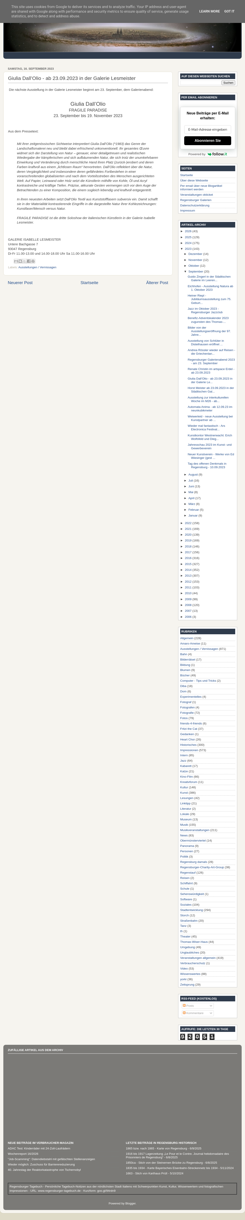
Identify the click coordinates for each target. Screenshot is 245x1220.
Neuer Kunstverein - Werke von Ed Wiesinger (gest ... (211, 456)
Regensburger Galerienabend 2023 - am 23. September (211, 361)
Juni (191, 486)
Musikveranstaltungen (194, 830)
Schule (184, 888)
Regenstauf (188, 872)
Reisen (185, 878)
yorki (183, 979)
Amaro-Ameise (190, 643)
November (195, 260)
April (191, 498)
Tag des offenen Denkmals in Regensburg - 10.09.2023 (207, 465)
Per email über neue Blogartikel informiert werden (201, 187)
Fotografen (187, 707)
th (181, 931)
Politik (184, 856)
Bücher (185, 675)
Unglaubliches (189, 952)
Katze (184, 771)
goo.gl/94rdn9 (105, 1190)
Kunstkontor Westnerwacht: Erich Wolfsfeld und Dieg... (210, 437)
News (184, 835)
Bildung (185, 665)
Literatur (185, 808)
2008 (188, 605)
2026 (188, 231)
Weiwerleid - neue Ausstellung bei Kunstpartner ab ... (210, 418)
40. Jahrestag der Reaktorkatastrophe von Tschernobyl (44, 1169)
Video (184, 968)
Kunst (184, 792)
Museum (186, 819)
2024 (188, 243)
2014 (188, 569)
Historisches (188, 744)
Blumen (185, 670)
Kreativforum (188, 782)
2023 (188, 248)
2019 (188, 540)
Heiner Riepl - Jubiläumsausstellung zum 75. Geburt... (209, 299)
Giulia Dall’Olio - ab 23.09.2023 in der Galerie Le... (210, 380)
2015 (188, 564)
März (192, 504)
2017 (188, 552)
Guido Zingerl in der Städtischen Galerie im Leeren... (209, 278)
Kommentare (193, 1013)
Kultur (184, 787)
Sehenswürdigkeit (192, 894)
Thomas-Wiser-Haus (194, 941)
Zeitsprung (187, 984)
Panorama (187, 846)
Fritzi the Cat (188, 728)
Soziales (186, 904)
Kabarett (186, 766)
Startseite (89, 282)
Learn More (209, 11)
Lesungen (186, 798)
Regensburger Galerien (195, 200)
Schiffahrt (186, 883)
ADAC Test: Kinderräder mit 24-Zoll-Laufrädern (39, 1148)
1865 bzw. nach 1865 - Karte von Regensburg (156, 1148)
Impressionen (189, 750)
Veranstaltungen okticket (196, 194)
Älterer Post (157, 282)
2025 (188, 237)
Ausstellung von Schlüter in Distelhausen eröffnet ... (206, 342)
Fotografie (187, 712)
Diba (183, 686)
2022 (188, 523)
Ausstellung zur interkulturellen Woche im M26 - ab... (208, 399)
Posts (188, 1005)
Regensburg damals (193, 862)
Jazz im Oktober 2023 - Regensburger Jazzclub (205, 310)
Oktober (194, 265)
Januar (193, 515)
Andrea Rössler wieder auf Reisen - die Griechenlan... (211, 351)
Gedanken (187, 734)
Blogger (130, 1203)
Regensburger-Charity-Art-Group (202, 867)
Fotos (184, 718)
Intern (184, 755)
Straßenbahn (189, 920)
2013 (188, 575)
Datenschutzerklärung (194, 205)
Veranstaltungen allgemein (198, 958)
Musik (184, 824)
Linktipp (185, 803)
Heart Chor (187, 739)
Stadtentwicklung (191, 910)
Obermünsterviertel (193, 840)
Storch (184, 915)
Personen (186, 851)
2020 (188, 534)
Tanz (183, 925)
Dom (183, 691)
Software (186, 899)
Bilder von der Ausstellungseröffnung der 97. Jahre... (209, 331)
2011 (188, 587)
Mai (191, 492)
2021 (188, 529)
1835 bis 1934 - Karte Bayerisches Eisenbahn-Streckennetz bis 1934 (172, 1168)
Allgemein (186, 638)
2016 (188, 558)
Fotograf (185, 702)
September (196, 271)
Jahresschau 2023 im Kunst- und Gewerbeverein (210, 446)
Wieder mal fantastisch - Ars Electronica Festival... (206, 427)
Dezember (195, 254)
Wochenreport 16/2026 (23, 1153)
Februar (194, 509)
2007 (188, 610)
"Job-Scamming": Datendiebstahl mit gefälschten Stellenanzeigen (51, 1159)
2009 (188, 599)
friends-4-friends (191, 723)
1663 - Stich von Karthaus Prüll (146, 1173)
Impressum (187, 210)
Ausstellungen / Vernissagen (37, 267)
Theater (185, 936)
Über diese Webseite (194, 180)
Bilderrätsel (187, 659)
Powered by (207, 154)
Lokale (184, 814)
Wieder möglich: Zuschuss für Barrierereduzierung (41, 1164)
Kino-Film (186, 776)
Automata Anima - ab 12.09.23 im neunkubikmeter (210, 408)
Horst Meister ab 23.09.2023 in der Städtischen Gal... (211, 389)
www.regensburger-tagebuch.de (60, 1190)
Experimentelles (191, 696)
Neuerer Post (20, 282)
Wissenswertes (190, 974)
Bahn (183, 654)
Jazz (183, 760)
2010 (188, 593)
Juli (191, 480)
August (193, 474)
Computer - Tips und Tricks (198, 680)
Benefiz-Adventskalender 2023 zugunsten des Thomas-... (208, 319)
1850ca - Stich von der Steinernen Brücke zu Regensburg (164, 1162)
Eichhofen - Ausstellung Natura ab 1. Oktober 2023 (210, 288)
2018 (188, 546)
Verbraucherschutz (192, 963)
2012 (188, 581)
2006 (188, 616)
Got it (229, 11)
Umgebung (187, 947)
